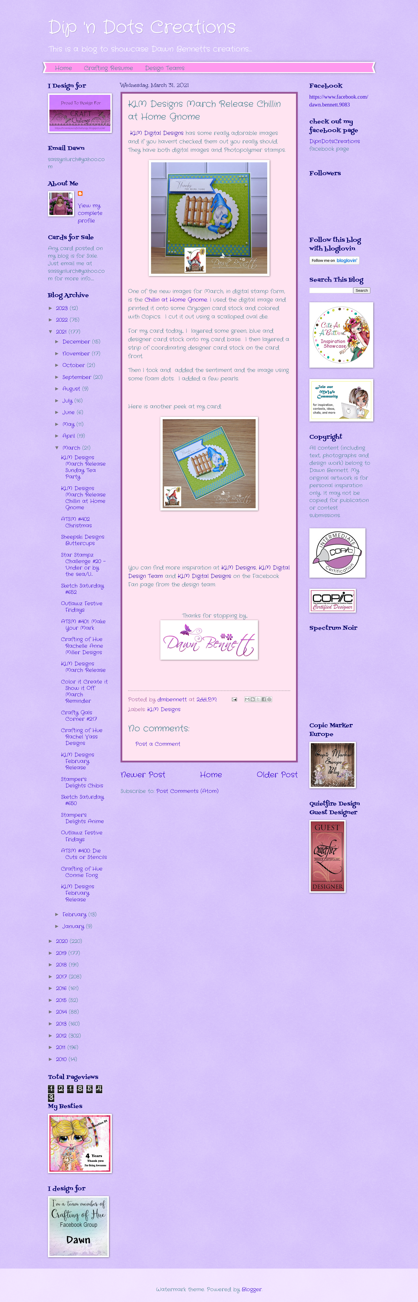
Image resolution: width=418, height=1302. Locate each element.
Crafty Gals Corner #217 (79, 716)
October (74, 365)
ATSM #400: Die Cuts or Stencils (84, 854)
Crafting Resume (108, 68)
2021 (62, 332)
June (69, 412)
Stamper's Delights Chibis (82, 782)
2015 (62, 1000)
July (68, 401)
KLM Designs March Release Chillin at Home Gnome (83, 498)
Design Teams (164, 68)
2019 (62, 953)
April (69, 436)
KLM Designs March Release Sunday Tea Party (83, 467)
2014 (62, 1012)
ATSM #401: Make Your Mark (83, 625)
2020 (63, 941)
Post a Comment (157, 744)
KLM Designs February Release (77, 761)
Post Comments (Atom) (187, 791)
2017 (62, 977)
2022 (63, 320)
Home (63, 68)
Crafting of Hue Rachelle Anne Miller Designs (82, 646)
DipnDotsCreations (334, 141)
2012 (62, 1036)
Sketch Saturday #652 (82, 589)
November (77, 353)
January (74, 926)
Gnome (197, 300)
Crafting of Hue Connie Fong (82, 872)
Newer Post (143, 775)
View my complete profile (90, 213)
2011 (61, 1047)
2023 (63, 308)
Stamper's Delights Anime (82, 818)
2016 (62, 988)
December (77, 342)
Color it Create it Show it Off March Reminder (84, 691)
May (69, 424)
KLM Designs (238, 568)
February (75, 914)
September (77, 377)
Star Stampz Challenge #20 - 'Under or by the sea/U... (83, 564)
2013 (62, 1024)
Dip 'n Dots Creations (142, 27)
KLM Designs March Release (83, 667)
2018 (62, 965)
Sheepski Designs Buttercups (82, 540)
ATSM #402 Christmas (76, 522)
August (72, 389)
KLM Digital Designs (157, 133)
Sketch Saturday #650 (82, 800)
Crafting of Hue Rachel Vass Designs (82, 737)
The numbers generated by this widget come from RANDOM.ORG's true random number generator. (332, 681)
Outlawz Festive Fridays (82, 607)
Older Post (277, 775)
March (72, 448)
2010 (62, 1059)
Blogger (252, 1289)
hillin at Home (166, 300)
